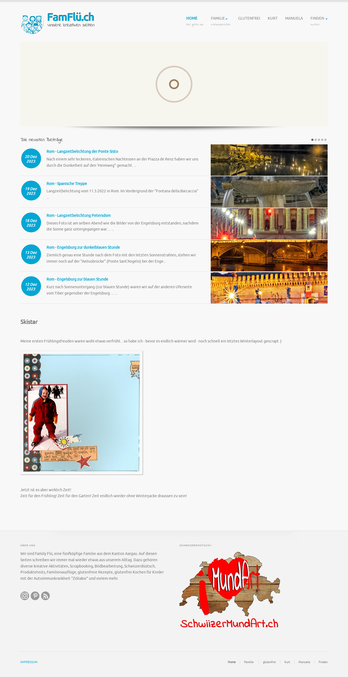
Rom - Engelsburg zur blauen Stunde (77, 279)
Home (194, 22)
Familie (221, 22)
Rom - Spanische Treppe (66, 183)
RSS (45, 595)
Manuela (294, 22)
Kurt (273, 22)
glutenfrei (249, 22)
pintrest (35, 595)
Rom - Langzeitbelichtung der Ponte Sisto (82, 151)
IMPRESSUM (29, 662)
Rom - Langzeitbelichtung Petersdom (78, 215)
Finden (319, 22)
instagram (24, 595)
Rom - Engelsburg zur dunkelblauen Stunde (83, 247)
